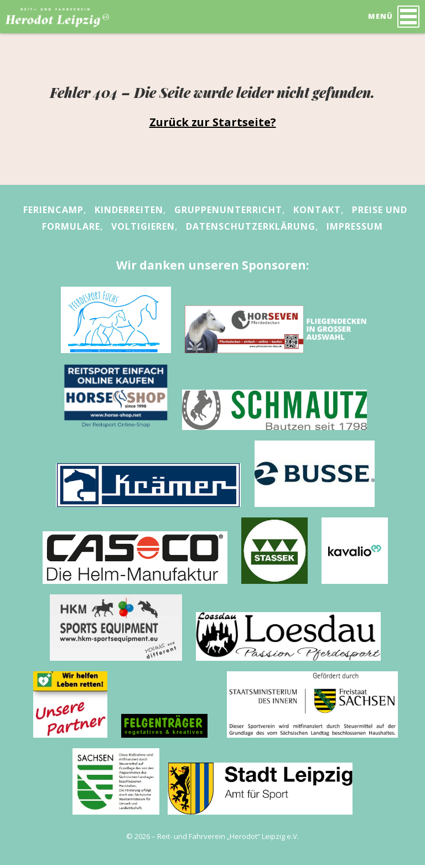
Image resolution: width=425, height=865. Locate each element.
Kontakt (317, 210)
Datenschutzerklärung (250, 226)
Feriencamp (53, 210)
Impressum (354, 226)
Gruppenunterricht (228, 210)
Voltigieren (143, 226)
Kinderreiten (129, 210)
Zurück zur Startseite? (212, 122)
